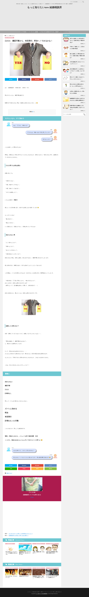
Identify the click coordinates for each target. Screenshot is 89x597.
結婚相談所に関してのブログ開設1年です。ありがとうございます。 (25, 553)
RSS (37, 468)
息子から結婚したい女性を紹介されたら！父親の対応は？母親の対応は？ (77, 40)
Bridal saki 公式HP (36, 591)
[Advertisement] (44, 20)
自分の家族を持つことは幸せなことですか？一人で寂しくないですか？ (77, 70)
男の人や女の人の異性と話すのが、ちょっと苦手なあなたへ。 (77, 85)
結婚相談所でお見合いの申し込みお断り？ (19, 535)
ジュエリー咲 (52, 31)
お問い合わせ (57, 591)
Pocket (24, 468)
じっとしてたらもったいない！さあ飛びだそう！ (51, 577)
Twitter (11, 79)
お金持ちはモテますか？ (24, 576)
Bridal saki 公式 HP (30, 31)
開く (33, 111)
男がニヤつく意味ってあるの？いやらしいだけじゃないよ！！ (77, 78)
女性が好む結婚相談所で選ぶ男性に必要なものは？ (52, 552)
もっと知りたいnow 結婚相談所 (44, 7)
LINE (11, 468)
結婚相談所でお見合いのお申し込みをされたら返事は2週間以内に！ (77, 99)
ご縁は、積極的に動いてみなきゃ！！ (38, 552)
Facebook (24, 79)
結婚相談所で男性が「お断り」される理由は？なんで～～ (38, 577)
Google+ (37, 79)
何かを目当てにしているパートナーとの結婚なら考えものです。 (11, 553)
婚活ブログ (9, 473)
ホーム (22, 31)
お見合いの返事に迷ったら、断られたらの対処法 (77, 92)
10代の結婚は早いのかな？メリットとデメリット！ (77, 62)
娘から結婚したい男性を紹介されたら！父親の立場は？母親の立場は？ (77, 55)
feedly (50, 468)
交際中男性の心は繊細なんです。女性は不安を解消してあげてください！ (77, 107)
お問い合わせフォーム (63, 31)
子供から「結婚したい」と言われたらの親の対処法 (77, 47)
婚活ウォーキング (42, 31)
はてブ (50, 79)
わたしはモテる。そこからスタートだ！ (11, 577)
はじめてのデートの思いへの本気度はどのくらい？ (21, 533)
